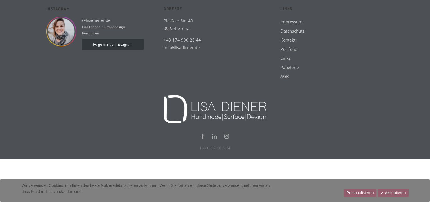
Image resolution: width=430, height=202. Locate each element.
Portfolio (288, 49)
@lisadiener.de (96, 20)
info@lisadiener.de (182, 47)
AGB (284, 76)
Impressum (291, 21)
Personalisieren (360, 192)
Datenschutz (292, 31)
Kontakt (287, 40)
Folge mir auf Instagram (113, 44)
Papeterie (289, 67)
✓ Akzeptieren (393, 192)
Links (285, 58)
